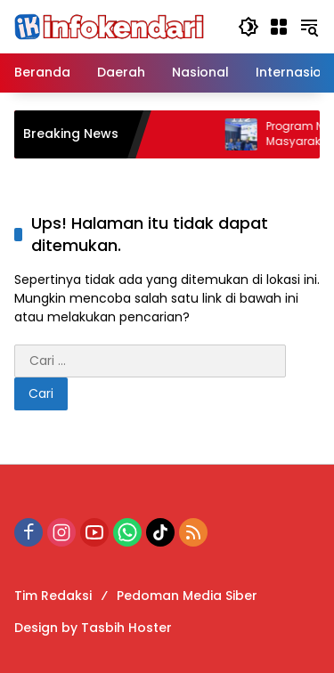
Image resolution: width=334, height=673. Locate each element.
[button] (248, 26)
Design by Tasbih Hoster (93, 628)
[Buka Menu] (278, 26)
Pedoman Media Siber (187, 595)
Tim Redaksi (53, 595)
